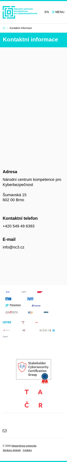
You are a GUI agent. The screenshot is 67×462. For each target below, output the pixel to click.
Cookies (27, 450)
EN (47, 12)
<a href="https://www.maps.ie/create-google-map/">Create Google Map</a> (33, 106)
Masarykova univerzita (23, 445)
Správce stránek (12, 450)
